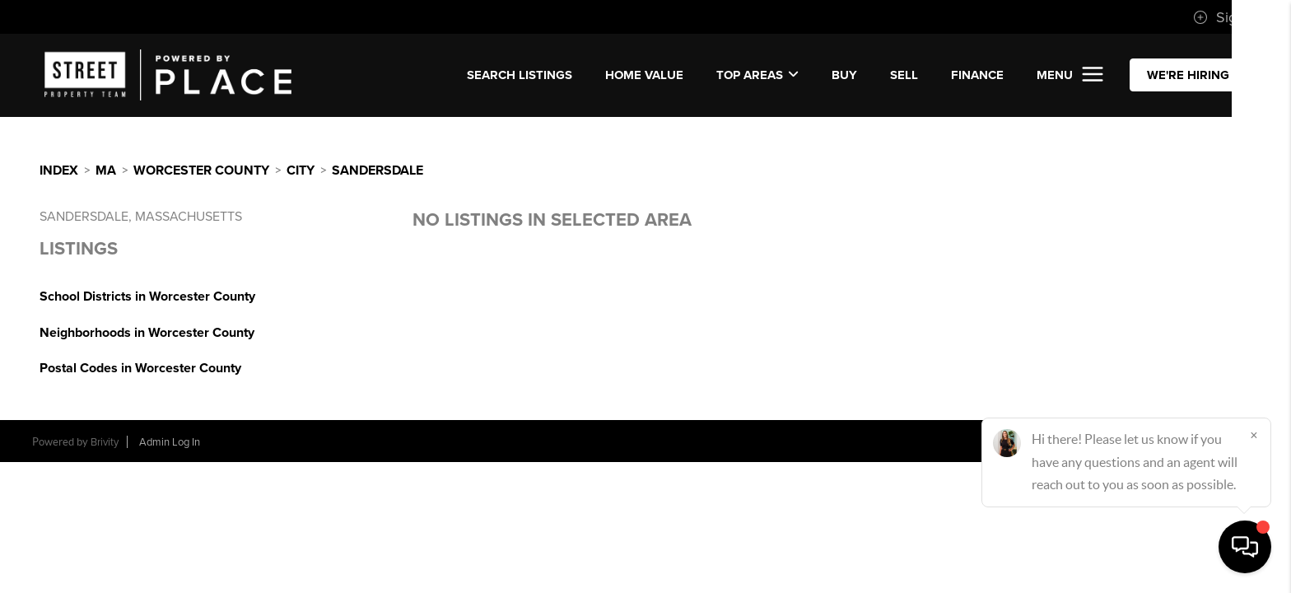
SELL (904, 75)
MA (106, 170)
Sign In (1227, 17)
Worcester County (201, 170)
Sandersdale (377, 170)
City (301, 170)
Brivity (105, 442)
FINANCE (977, 75)
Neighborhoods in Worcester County (147, 333)
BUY (844, 75)
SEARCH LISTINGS (519, 75)
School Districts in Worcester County (147, 296)
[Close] (1254, 434)
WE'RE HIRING (1188, 75)
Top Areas (757, 75)
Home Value (644, 75)
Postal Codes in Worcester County (140, 368)
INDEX (59, 170)
